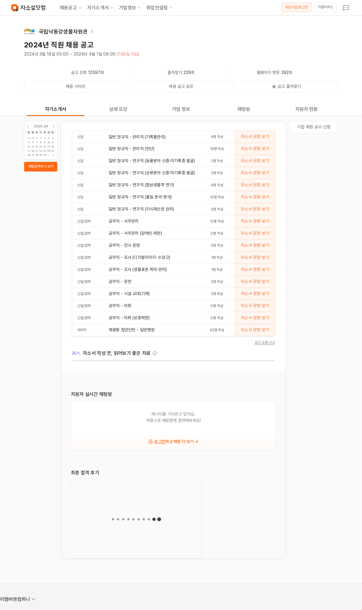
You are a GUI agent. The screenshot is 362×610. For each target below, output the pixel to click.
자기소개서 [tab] (55, 109)
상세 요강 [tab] (118, 109)
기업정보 (130, 8)
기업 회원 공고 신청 (313, 126)
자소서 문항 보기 (255, 136)
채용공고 (71, 8)
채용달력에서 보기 (40, 166)
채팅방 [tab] (243, 109)
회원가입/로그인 (296, 7)
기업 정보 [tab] (181, 109)
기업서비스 (325, 7)
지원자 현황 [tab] (306, 109)
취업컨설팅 (159, 8)
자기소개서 (100, 8)
